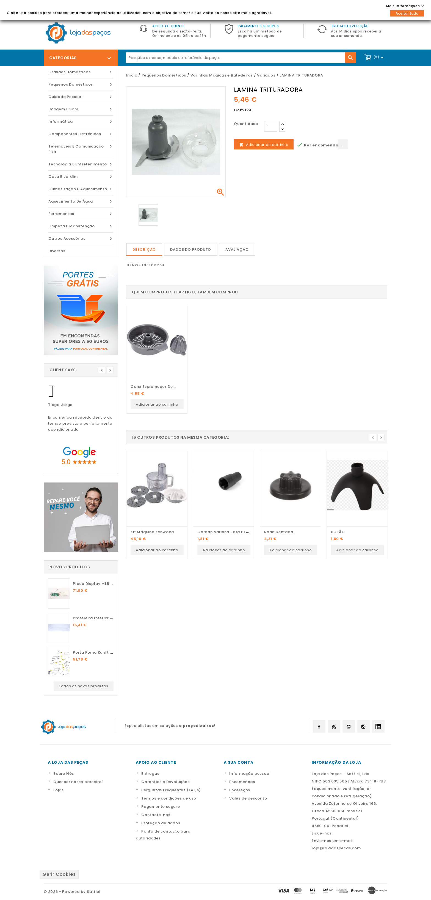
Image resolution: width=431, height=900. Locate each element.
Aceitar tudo (407, 13)
